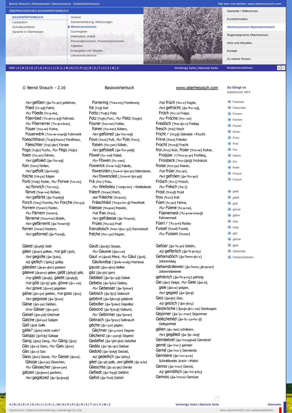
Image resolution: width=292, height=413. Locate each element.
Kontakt (232, 51)
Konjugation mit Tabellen (87, 50)
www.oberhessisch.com (264, 3)
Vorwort (76, 17)
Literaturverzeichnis (83, 55)
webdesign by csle (69, 410)
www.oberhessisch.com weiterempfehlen (246, 410)
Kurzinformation (237, 19)
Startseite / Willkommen (242, 11)
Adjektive (77, 46)
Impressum (16, 410)
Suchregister (79, 31)
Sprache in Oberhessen (28, 31)
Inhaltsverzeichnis (240, 67)
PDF (12, 68)
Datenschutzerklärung (40, 410)
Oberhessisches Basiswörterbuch (251, 27)
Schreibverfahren (23, 27)
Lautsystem (19, 22)
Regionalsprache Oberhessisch (247, 35)
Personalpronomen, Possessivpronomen (97, 41)
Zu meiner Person (238, 59)
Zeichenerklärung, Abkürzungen (92, 22)
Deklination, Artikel (83, 36)
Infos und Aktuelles (239, 43)
